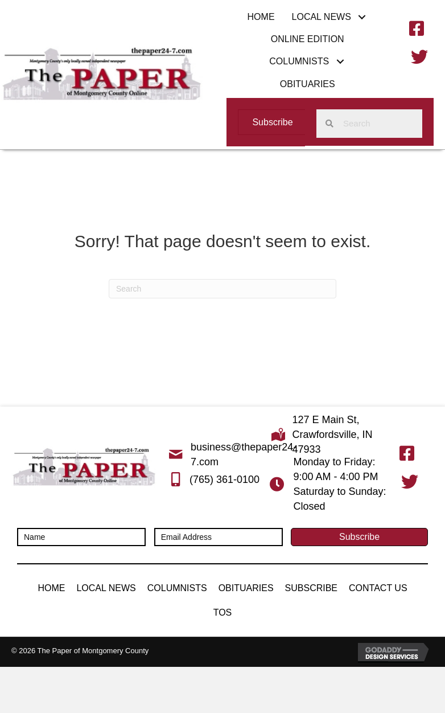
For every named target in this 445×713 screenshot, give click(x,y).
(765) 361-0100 (224, 479)
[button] (362, 17)
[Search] (222, 288)
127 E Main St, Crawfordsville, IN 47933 (332, 434)
